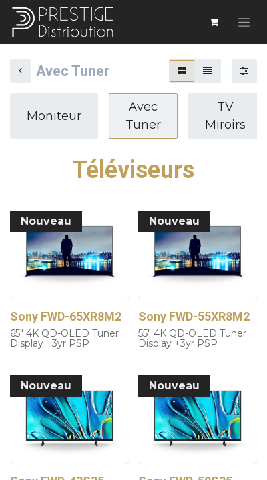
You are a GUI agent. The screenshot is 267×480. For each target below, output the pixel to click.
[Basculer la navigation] (244, 22)
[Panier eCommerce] (214, 22)
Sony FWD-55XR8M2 (194, 316)
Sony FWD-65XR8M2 (65, 316)
